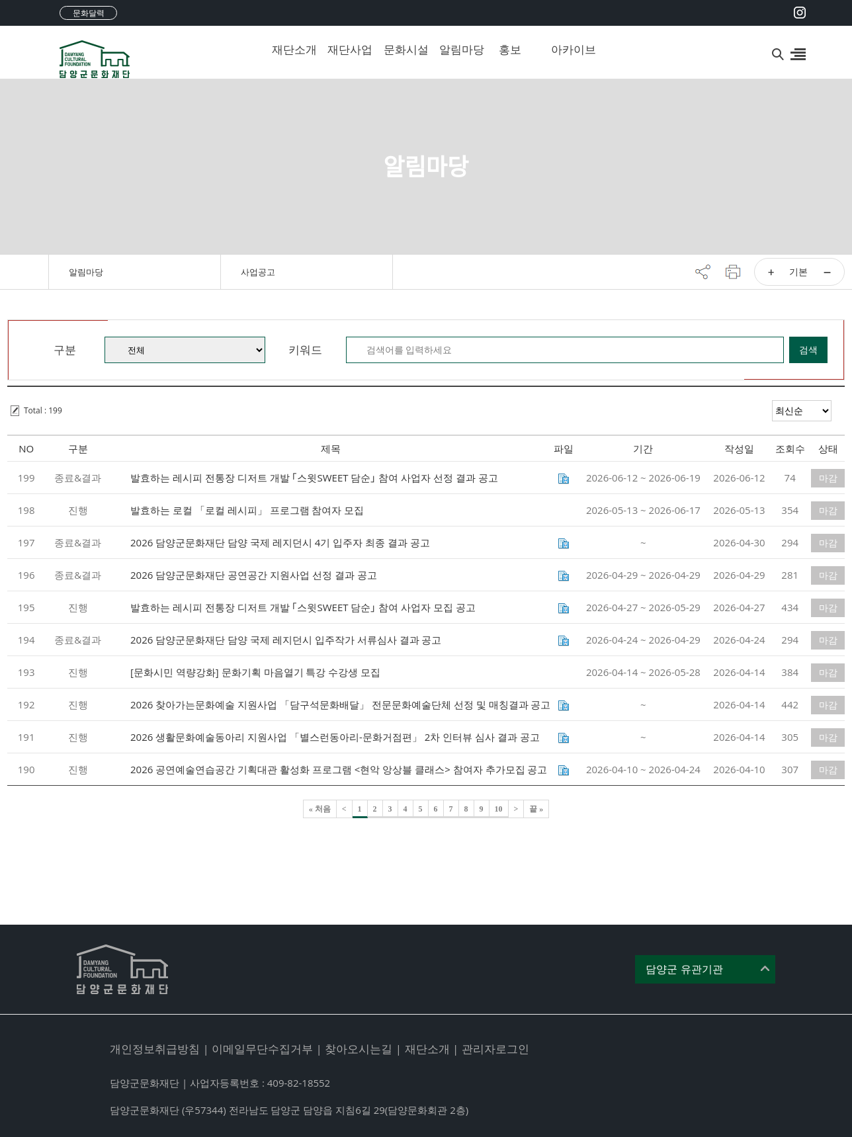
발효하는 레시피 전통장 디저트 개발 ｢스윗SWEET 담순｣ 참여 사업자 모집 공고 (303, 607)
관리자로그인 (495, 1048)
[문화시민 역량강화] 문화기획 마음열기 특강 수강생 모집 (255, 672)
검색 (808, 349)
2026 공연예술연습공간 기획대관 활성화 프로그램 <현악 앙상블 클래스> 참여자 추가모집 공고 (338, 769)
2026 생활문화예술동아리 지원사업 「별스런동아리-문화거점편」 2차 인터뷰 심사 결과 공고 (335, 736)
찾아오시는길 (358, 1048)
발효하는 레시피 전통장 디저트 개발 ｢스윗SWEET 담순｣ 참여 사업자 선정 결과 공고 (314, 477)
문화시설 (401, 49)
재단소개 (290, 49)
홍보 (510, 49)
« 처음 (320, 809)
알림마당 (457, 49)
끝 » (536, 809)
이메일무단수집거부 (262, 1048)
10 (499, 809)
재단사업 (345, 49)
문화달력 (89, 13)
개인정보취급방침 (155, 1048)
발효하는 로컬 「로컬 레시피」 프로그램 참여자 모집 (247, 510)
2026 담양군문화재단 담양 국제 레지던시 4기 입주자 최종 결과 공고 (280, 542)
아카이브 (569, 49)
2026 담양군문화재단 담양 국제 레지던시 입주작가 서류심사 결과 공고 (285, 639)
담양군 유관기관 (684, 969)
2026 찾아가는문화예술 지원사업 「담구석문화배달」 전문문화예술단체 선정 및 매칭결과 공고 (340, 704)
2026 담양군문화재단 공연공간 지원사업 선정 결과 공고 (253, 574)
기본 (798, 271)
